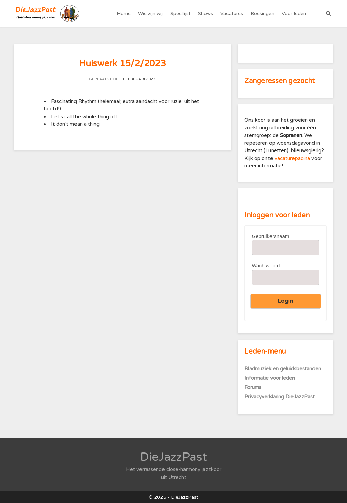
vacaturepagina (293, 158)
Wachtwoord (266, 265)
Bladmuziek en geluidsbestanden (282, 369)
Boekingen (262, 13)
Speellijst (180, 13)
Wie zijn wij (150, 13)
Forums (252, 387)
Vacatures (231, 13)
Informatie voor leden (269, 378)
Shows (205, 13)
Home (124, 13)
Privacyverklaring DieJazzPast (279, 397)
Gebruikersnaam (270, 236)
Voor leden (294, 13)
